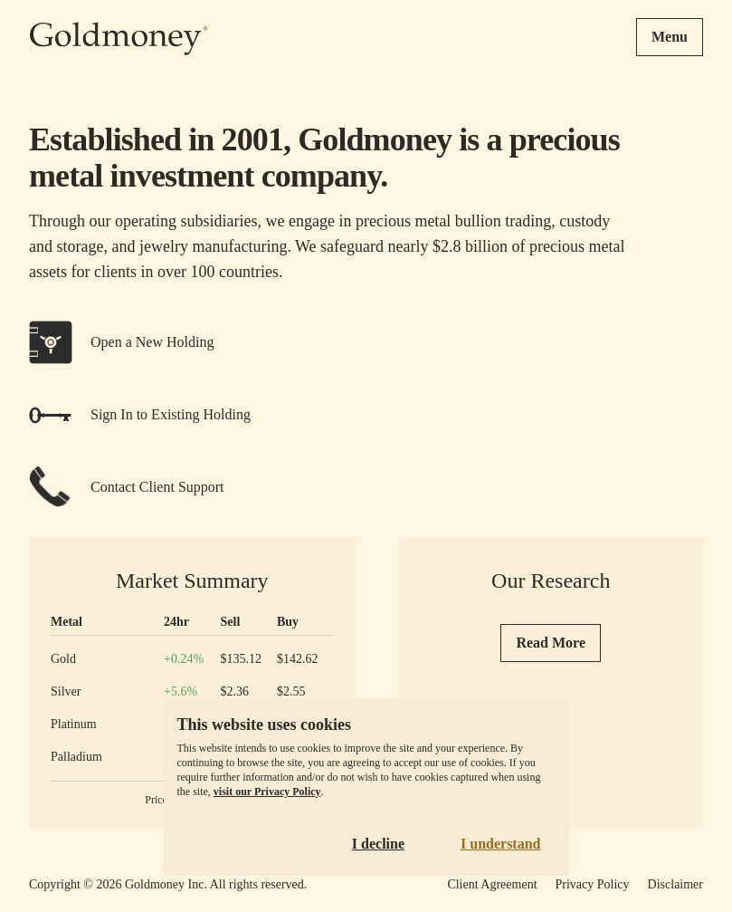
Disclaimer (675, 884)
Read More (550, 642)
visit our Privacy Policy (267, 791)
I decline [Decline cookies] (378, 843)
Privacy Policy (593, 884)
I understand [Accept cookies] (500, 843)
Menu (669, 36)
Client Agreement (492, 884)
